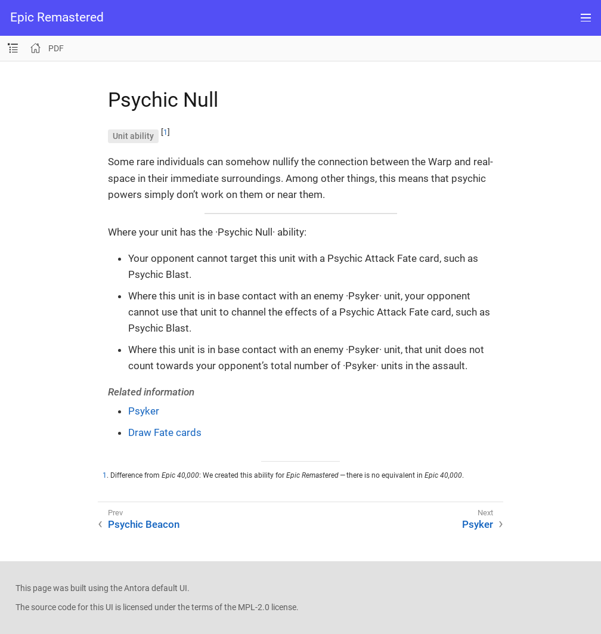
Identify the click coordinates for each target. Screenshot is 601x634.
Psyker (143, 411)
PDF (56, 48)
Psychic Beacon (143, 524)
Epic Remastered (57, 17)
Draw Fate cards (165, 432)
